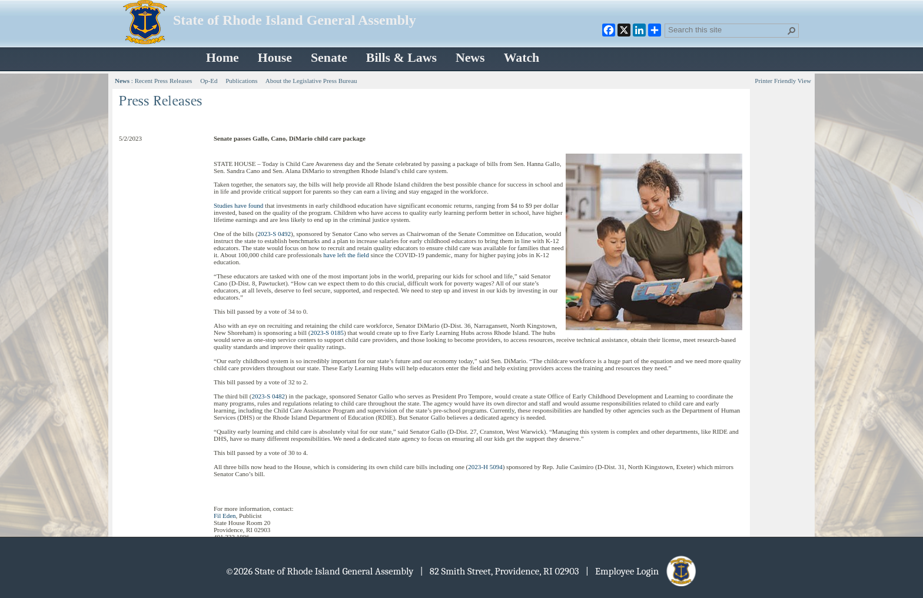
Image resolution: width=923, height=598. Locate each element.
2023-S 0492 (274, 233)
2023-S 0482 (268, 396)
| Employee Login (642, 571)
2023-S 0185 (327, 332)
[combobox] (727, 29)
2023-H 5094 (485, 466)
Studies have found (238, 205)
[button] (791, 30)
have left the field (345, 254)
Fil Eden (225, 515)
